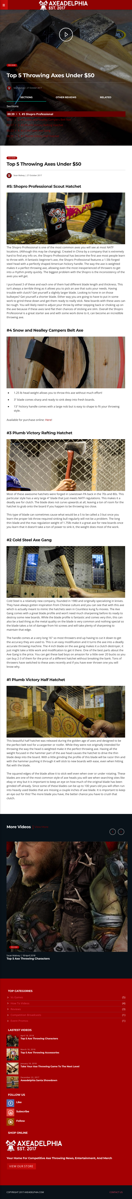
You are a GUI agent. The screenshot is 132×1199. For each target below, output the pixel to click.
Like (18, 1102)
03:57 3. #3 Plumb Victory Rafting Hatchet (35, 125)
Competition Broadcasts (26, 1015)
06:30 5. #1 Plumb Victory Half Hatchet (33, 136)
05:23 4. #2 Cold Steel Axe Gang (28, 131)
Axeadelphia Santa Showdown (39, 1080)
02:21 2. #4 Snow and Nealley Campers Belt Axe (39, 120)
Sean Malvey (19, 88)
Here (48, 420)
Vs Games (17, 997)
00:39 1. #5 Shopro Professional (30, 114)
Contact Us (116, 1192)
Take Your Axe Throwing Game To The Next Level (50, 1066)
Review (14, 947)
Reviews (11, 65)
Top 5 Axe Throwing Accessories (40, 1052)
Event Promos (19, 1021)
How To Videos (20, 1003)
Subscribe (22, 1111)
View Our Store (21, 1166)
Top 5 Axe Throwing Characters (28, 958)
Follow (20, 1120)
